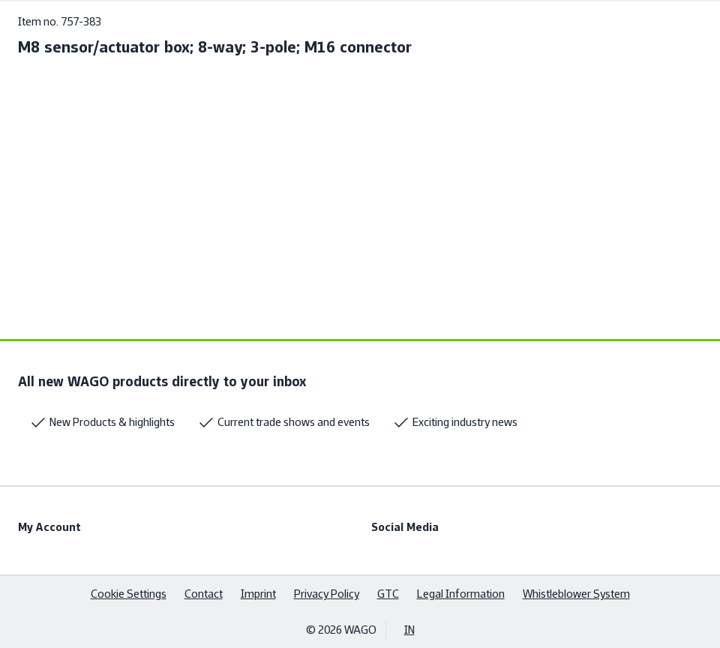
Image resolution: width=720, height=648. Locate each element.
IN (409, 629)
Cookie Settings (128, 593)
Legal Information (461, 593)
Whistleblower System (576, 593)
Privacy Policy (326, 593)
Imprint (258, 593)
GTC (388, 593)
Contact (203, 593)
